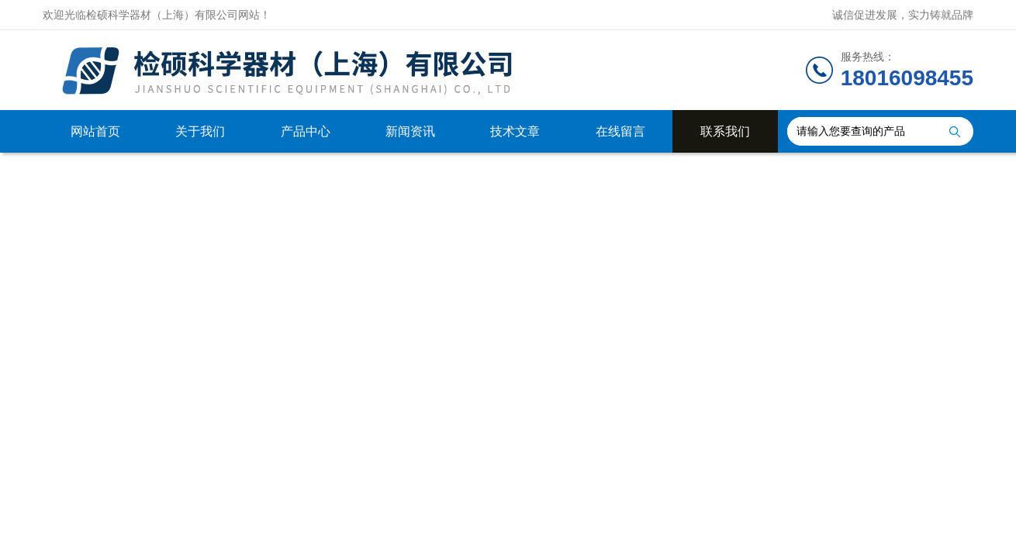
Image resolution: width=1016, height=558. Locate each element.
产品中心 (305, 131)
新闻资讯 (410, 131)
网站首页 (95, 131)
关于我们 (200, 131)
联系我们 (725, 131)
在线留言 (620, 131)
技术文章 (515, 131)
